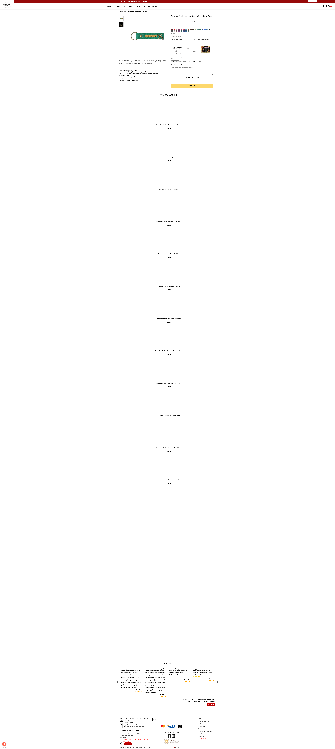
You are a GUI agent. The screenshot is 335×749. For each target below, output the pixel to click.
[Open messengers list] (4, 744)
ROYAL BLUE (205, 29)
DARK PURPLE (179, 29)
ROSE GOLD (174, 31)
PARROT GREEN (195, 29)
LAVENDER (176, 29)
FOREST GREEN (188, 31)
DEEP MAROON (172, 29)
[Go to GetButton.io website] (4, 747)
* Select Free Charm (176, 39)
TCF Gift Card (201, 726)
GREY (172, 31)
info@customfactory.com (131, 722)
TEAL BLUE (186, 31)
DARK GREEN (200, 29)
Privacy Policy (201, 736)
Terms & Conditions (203, 734)
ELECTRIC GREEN (181, 31)
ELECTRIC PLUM (176, 31)
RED (174, 29)
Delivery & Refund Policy (204, 721)
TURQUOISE (186, 29)
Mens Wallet (154, 7)
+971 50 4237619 (132, 725)
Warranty (200, 729)
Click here (211, 705)
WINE (181, 29)
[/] (171, 719)
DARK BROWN (191, 29)
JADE (198, 29)
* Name (173, 34)
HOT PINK (184, 29)
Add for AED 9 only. (177, 47)
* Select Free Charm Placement (201, 39)
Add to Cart (192, 85)
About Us (200, 719)
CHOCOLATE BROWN (188, 29)
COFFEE (193, 29)
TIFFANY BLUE (207, 29)
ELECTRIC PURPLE (179, 31)
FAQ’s (199, 724)
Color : (173, 27)
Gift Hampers (146, 7)
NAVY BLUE (202, 29)
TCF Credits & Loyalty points (205, 731)
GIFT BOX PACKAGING (176, 45)
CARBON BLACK (209, 29)
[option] (172, 29)
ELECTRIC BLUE (184, 31)
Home (121, 11)
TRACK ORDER (202, 739)
